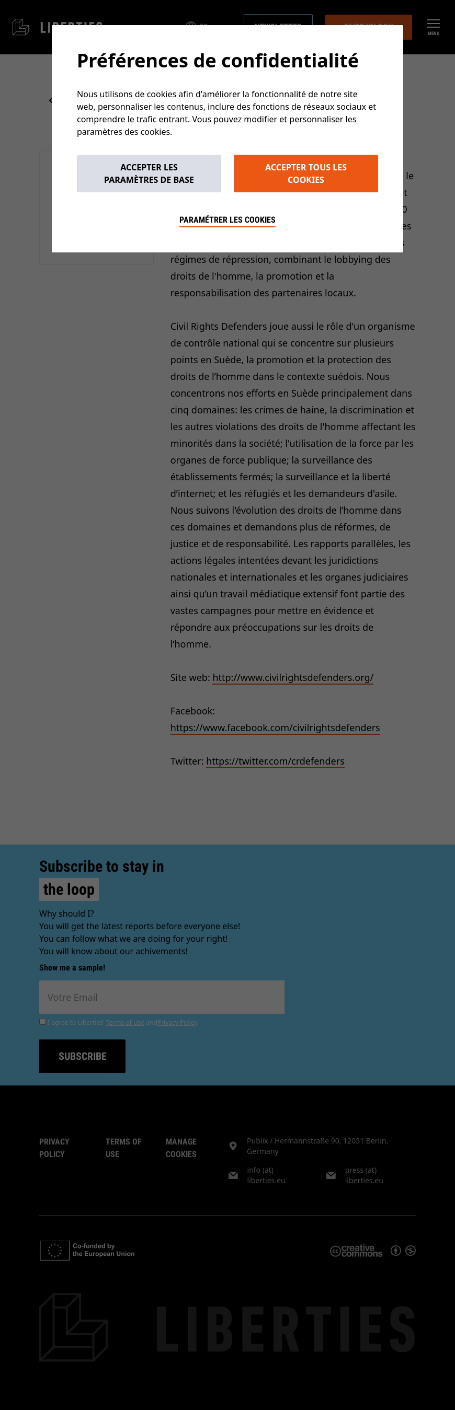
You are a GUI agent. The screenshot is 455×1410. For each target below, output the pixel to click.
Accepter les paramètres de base (149, 173)
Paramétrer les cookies (227, 220)
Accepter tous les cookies (306, 173)
